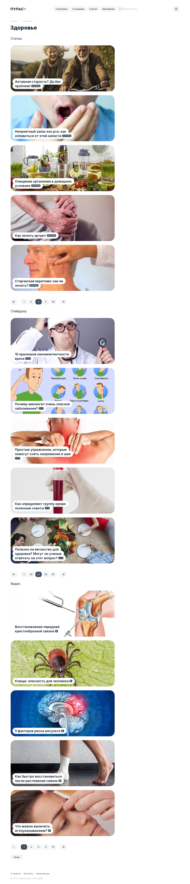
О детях (93, 9)
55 (53, 574)
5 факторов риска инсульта (38, 731)
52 (31, 574)
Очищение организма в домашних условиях (52, 181)
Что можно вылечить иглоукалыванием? (50, 830)
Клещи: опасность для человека (42, 681)
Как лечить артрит (31, 235)
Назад (17, 857)
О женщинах (78, 9)
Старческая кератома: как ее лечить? (47, 285)
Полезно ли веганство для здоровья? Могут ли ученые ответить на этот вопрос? (52, 555)
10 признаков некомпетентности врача (48, 358)
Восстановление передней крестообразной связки (52, 629)
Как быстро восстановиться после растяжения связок (44, 778)
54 (46, 574)
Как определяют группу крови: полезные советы (50, 506)
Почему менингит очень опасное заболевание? (43, 406)
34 (53, 302)
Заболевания (108, 9)
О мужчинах (61, 9)
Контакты (28, 873)
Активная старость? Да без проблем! (47, 86)
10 (53, 847)
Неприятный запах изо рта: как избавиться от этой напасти (51, 133)
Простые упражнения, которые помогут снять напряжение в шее (49, 456)
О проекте (16, 873)
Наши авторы (42, 873)
